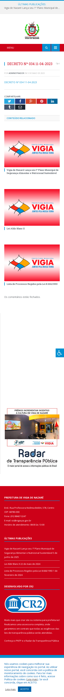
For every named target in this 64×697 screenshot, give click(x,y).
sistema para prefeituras (46, 638)
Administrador (16, 91)
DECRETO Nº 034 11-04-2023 (20, 100)
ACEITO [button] (24, 689)
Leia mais (32, 679)
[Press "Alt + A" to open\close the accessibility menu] (60, 352)
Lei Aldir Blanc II (16, 246)
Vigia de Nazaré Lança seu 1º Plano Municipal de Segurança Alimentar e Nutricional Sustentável (32, 7)
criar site (25, 638)
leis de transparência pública (19, 650)
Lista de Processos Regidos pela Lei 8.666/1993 (32, 302)
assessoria (28, 642)
